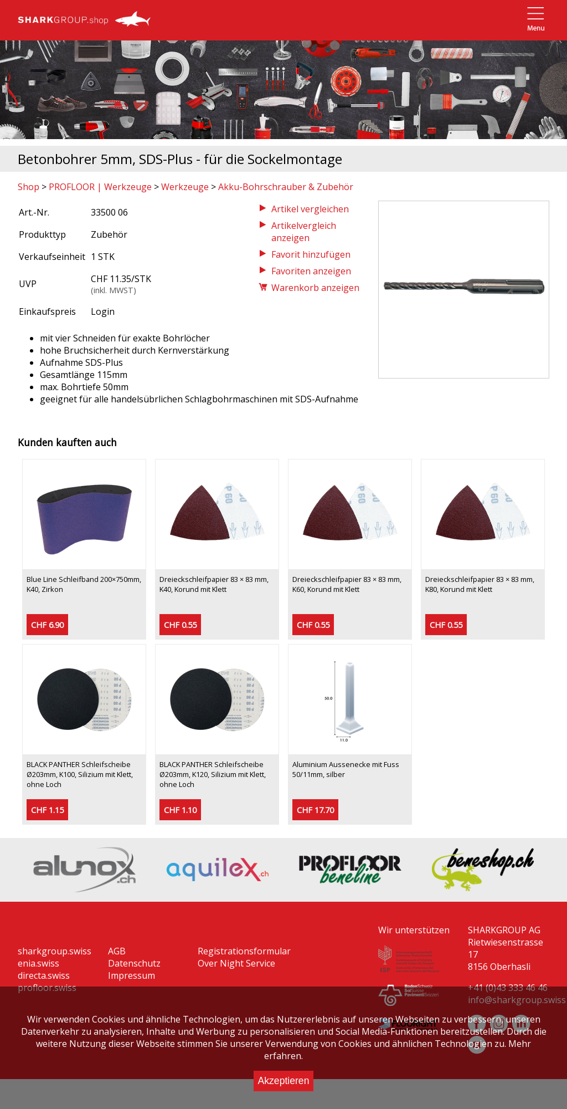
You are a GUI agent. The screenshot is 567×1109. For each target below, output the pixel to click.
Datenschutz (134, 963)
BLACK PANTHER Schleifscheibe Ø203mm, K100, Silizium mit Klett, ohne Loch (80, 774)
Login (103, 311)
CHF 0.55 (180, 625)
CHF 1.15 (47, 810)
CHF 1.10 (180, 810)
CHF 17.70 (315, 810)
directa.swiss (44, 975)
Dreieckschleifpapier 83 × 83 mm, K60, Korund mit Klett (346, 584)
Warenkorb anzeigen (315, 288)
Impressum (131, 975)
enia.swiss (38, 963)
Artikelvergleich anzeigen (303, 231)
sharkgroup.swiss (54, 951)
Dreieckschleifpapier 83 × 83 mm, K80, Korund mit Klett (479, 584)
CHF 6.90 (47, 625)
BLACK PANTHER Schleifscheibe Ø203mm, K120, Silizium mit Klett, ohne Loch (212, 774)
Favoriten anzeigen (311, 271)
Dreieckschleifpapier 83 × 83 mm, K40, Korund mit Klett (214, 584)
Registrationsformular (244, 951)
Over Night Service (236, 963)
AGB (117, 951)
